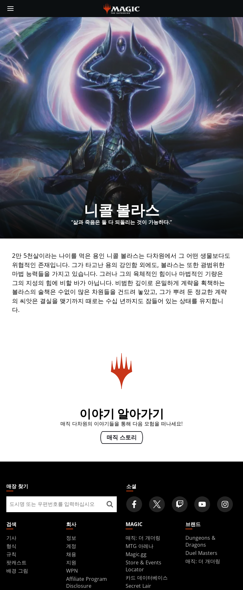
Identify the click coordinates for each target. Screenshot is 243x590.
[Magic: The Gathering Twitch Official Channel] (180, 504)
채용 (71, 554)
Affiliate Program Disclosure (86, 582)
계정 (71, 546)
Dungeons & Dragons (200, 541)
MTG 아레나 (139, 546)
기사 (11, 537)
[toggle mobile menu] (10, 8)
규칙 (11, 554)
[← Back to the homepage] (121, 7)
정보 (71, 537)
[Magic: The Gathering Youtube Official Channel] (202, 504)
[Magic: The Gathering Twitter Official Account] (157, 504)
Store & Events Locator (143, 566)
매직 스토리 (122, 438)
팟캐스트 (16, 562)
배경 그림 (17, 570)
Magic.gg (136, 554)
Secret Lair (138, 585)
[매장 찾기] (110, 504)
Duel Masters (201, 553)
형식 (11, 546)
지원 (71, 562)
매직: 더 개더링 (143, 537)
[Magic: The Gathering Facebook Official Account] (134, 504)
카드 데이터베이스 (147, 577)
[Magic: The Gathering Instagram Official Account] (225, 504)
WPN (72, 570)
